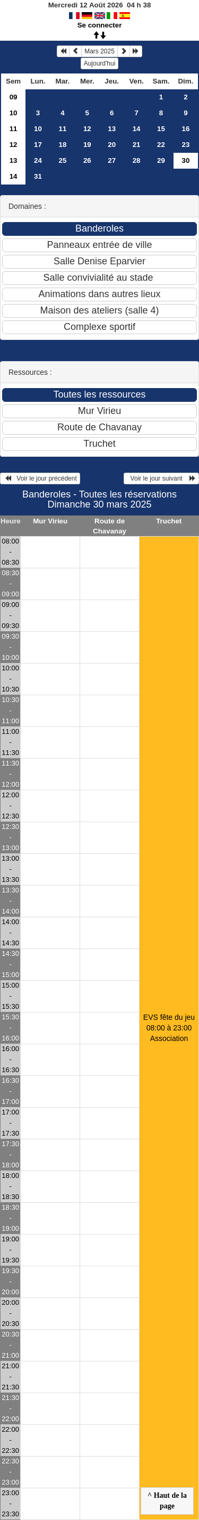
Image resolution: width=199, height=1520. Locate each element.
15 (161, 129)
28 (137, 160)
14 (137, 129)
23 (186, 145)
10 (14, 113)
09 (14, 97)
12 (87, 129)
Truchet (168, 521)
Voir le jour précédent (40, 478)
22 (161, 145)
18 (62, 145)
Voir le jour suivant (161, 478)
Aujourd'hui (100, 63)
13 (112, 129)
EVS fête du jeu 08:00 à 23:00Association (169, 1028)
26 (87, 160)
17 (38, 145)
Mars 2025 (99, 51)
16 (186, 129)
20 (112, 145)
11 (14, 129)
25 (62, 160)
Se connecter (99, 25)
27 (112, 160)
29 (161, 160)
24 (38, 160)
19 (87, 145)
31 (38, 176)
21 (137, 145)
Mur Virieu (50, 521)
